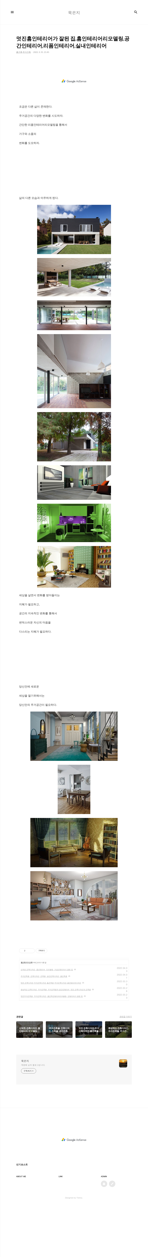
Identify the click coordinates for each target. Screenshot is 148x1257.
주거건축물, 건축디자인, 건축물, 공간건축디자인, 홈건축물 (44, 1028)
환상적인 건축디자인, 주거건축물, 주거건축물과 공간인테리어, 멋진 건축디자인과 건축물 (56, 1041)
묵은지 (25, 1113)
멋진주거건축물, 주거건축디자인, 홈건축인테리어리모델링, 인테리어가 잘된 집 (52, 1048)
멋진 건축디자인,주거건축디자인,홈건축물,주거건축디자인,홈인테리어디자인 (51, 1035)
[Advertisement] (74, 85)
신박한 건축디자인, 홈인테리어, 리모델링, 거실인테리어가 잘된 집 (47, 1021)
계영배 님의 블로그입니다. (33, 1117)
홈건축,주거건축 (26, 1015)
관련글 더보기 (126, 1068)
